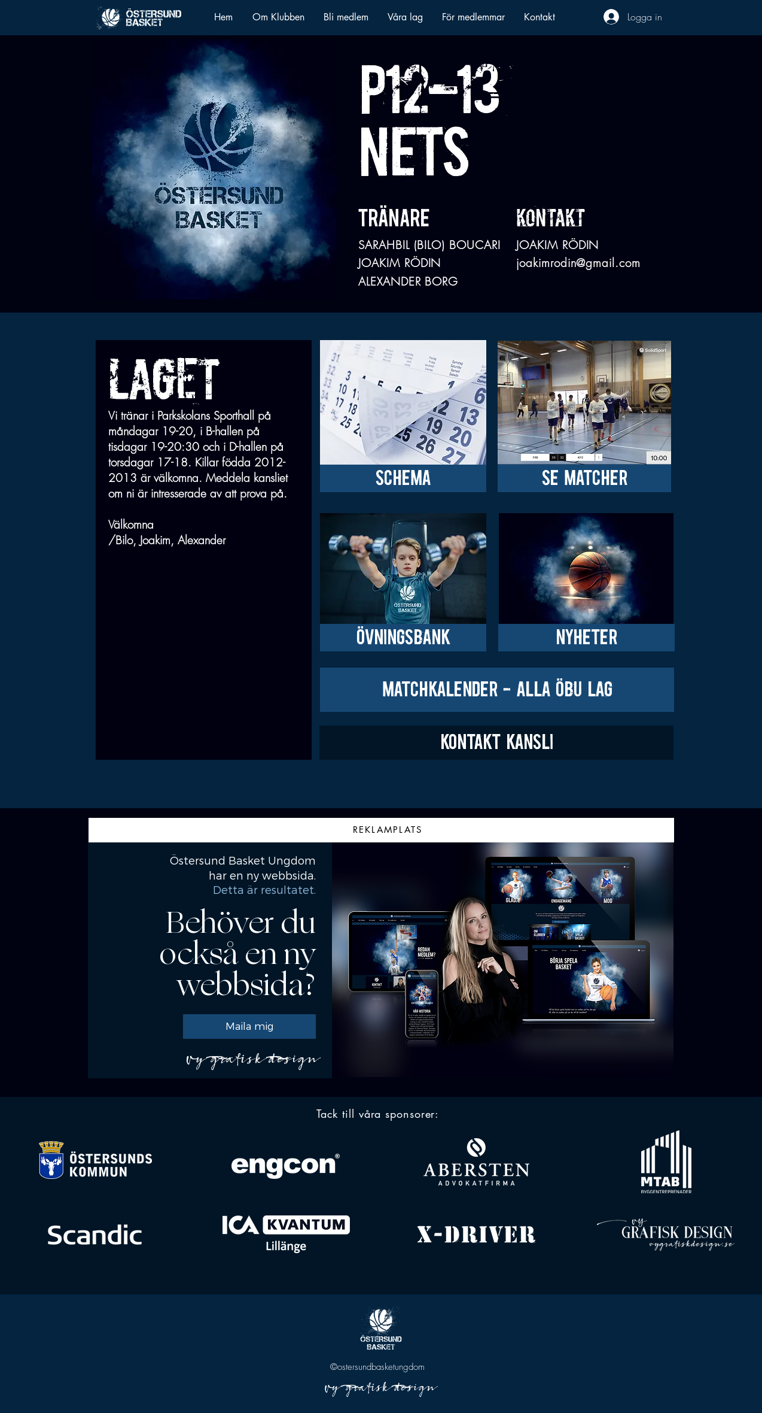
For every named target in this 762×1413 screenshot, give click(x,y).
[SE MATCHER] (584, 478)
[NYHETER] (586, 637)
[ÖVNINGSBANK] (403, 637)
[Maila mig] (249, 1026)
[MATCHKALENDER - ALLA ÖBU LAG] (497, 690)
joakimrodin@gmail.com (578, 263)
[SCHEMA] (403, 478)
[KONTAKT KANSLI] (496, 743)
